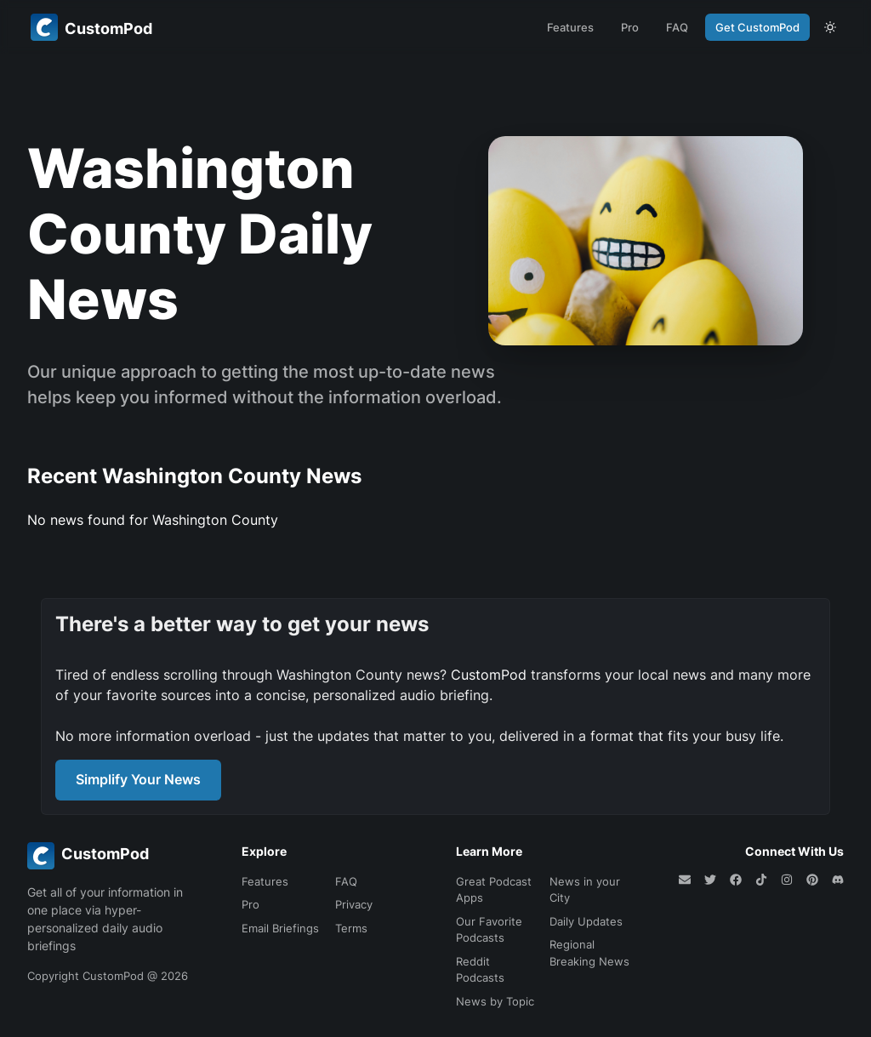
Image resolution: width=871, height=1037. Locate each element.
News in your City (584, 890)
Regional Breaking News (589, 952)
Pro (630, 27)
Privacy (354, 904)
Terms (351, 928)
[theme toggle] (830, 27)
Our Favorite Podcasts (489, 929)
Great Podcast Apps (494, 890)
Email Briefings (280, 928)
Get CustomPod (757, 27)
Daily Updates (586, 921)
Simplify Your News (138, 779)
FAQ (677, 27)
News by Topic (495, 1001)
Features (570, 27)
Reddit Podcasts (480, 969)
